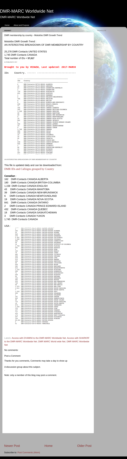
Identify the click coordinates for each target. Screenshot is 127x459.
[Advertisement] (48, 438)
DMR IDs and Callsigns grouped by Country (29, 168)
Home (7, 25)
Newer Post (12, 445)
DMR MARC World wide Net (51, 341)
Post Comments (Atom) (28, 452)
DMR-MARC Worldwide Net (26, 11)
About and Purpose (21, 25)
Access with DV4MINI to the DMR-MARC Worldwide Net (39, 338)
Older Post (84, 445)
